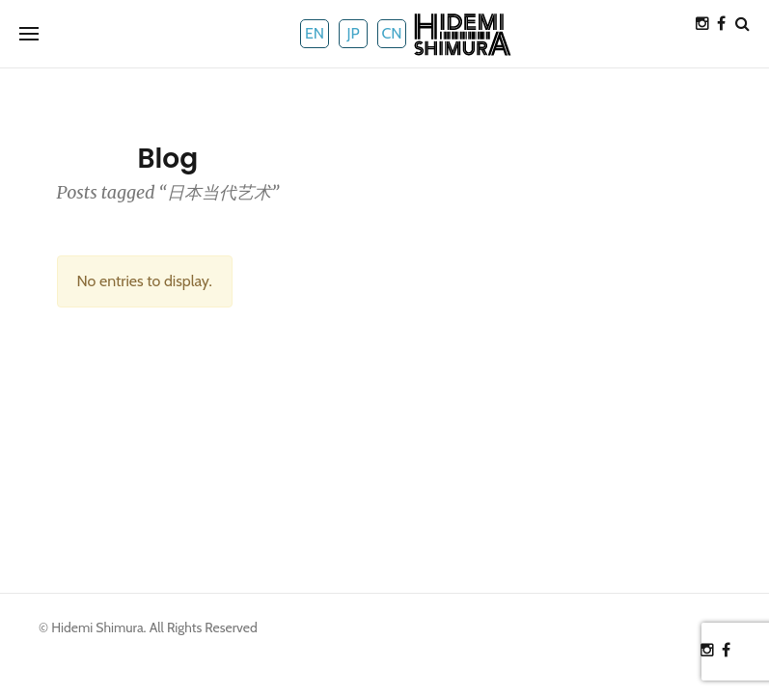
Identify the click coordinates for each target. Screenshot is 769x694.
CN (391, 33)
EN (314, 33)
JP (352, 33)
